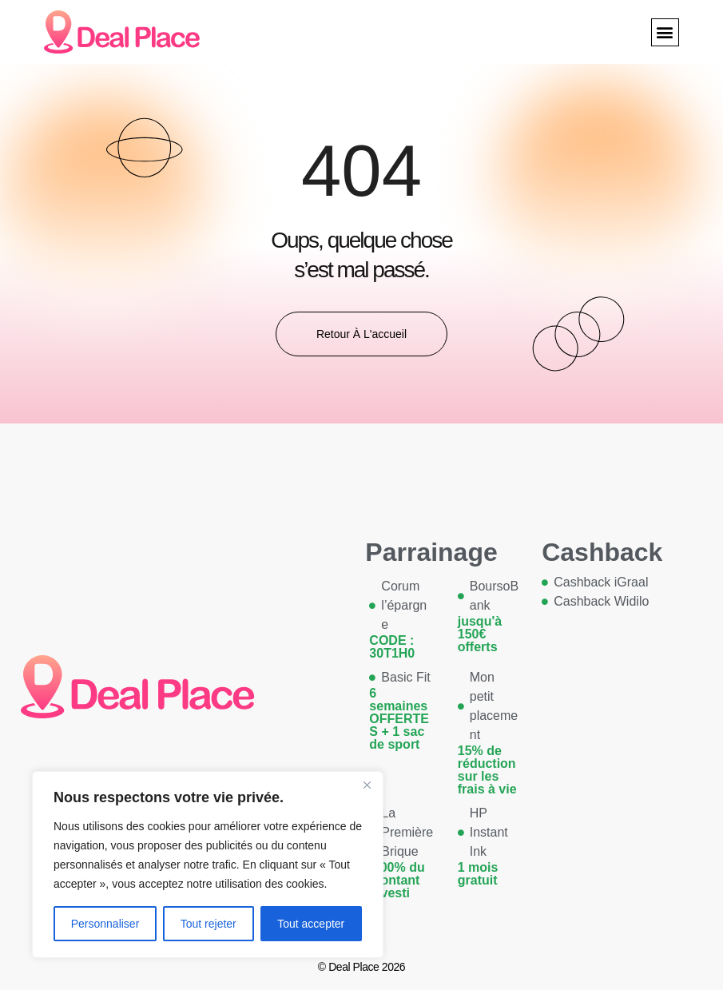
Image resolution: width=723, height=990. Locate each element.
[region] (207, 864)
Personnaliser (105, 923)
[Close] (366, 784)
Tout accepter (310, 923)
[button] (665, 32)
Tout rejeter (208, 923)
